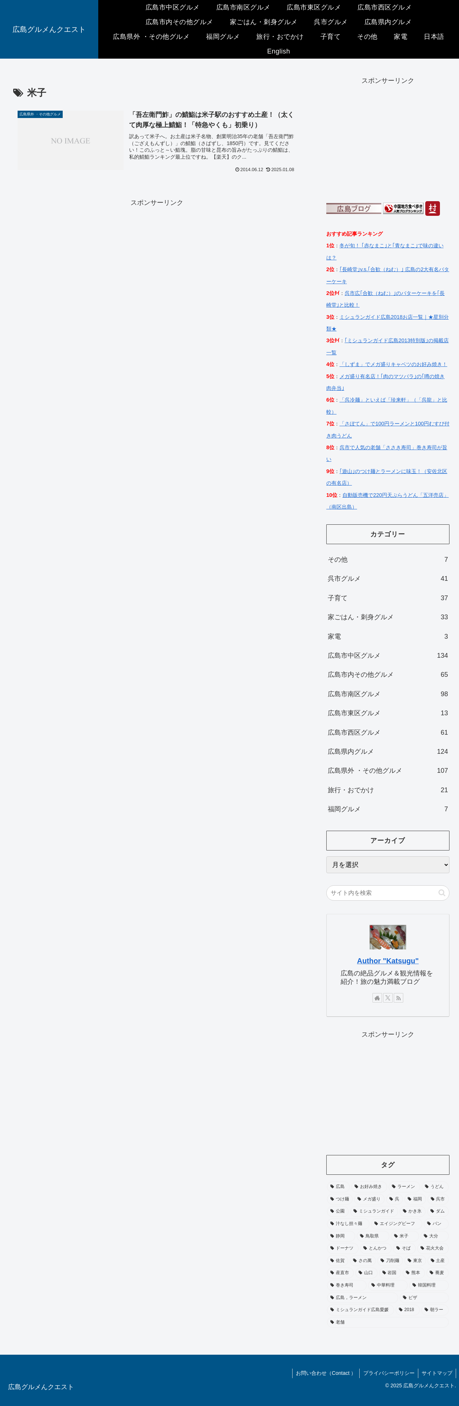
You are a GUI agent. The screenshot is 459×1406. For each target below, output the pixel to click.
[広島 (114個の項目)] (338, 1186)
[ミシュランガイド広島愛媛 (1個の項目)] (360, 1309)
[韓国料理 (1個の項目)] (429, 1285)
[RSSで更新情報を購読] (398, 998)
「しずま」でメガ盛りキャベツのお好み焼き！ (393, 364)
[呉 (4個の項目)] (394, 1199)
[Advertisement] (157, 259)
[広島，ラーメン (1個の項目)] (362, 1297)
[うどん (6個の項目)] (435, 1186)
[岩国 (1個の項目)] (390, 1272)
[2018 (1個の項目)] (408, 1309)
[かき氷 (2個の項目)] (413, 1211)
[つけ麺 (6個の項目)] (340, 1199)
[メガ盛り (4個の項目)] (369, 1199)
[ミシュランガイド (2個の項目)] (374, 1211)
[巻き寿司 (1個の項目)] (347, 1285)
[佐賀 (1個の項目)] (337, 1260)
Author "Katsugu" (388, 961)
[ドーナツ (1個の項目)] (343, 1248)
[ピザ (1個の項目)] (424, 1297)
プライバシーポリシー (388, 1373)
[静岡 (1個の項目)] (341, 1236)
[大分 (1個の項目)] (435, 1236)
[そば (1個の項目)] (404, 1248)
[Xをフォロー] (388, 998)
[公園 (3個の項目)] (338, 1211)
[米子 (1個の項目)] (405, 1236)
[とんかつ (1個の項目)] (376, 1248)
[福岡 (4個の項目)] (415, 1199)
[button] (442, 893)
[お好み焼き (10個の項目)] (369, 1186)
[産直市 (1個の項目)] (340, 1272)
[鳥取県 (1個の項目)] (373, 1236)
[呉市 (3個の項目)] (438, 1199)
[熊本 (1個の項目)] (414, 1272)
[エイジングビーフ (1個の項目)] (396, 1223)
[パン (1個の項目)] (436, 1223)
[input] (387, 893)
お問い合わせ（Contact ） (324, 1373)
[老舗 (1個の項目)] (388, 1322)
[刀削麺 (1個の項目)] (390, 1260)
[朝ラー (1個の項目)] (435, 1309)
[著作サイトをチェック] (377, 998)
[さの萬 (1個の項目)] (362, 1260)
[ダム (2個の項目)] (438, 1211)
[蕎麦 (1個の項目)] (437, 1272)
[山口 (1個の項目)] (366, 1272)
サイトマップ (436, 1373)
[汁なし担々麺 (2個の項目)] (348, 1223)
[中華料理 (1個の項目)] (388, 1285)
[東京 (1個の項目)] (415, 1260)
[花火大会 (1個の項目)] (433, 1248)
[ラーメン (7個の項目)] (404, 1186)
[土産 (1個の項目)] (438, 1260)
